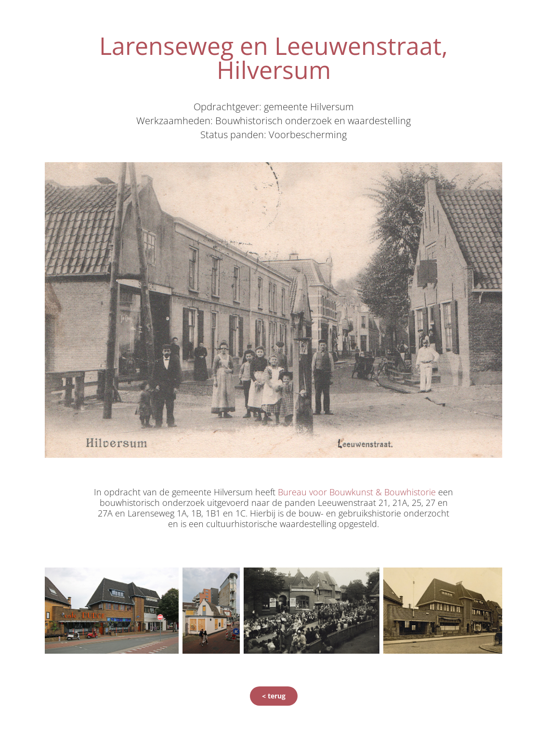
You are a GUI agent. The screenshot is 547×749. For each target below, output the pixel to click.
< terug (274, 696)
